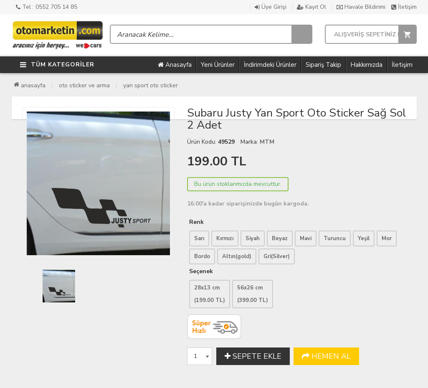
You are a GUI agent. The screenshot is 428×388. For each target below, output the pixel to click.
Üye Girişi (270, 7)
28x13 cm (209, 294)
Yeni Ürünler (218, 65)
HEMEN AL (326, 356)
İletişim (404, 7)
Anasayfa (175, 65)
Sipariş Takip (323, 65)
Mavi (306, 238)
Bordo (202, 256)
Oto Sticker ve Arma (84, 85)
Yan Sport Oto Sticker (150, 85)
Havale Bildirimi (361, 7)
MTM (267, 142)
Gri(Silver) (276, 256)
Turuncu (335, 238)
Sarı (199, 238)
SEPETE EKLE (253, 356)
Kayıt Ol (311, 7)
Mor (387, 238)
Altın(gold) (236, 256)
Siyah (253, 238)
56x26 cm (252, 294)
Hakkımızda (366, 65)
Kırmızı (224, 238)
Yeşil (364, 238)
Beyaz (280, 238)
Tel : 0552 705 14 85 (46, 7)
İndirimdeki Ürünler (270, 65)
